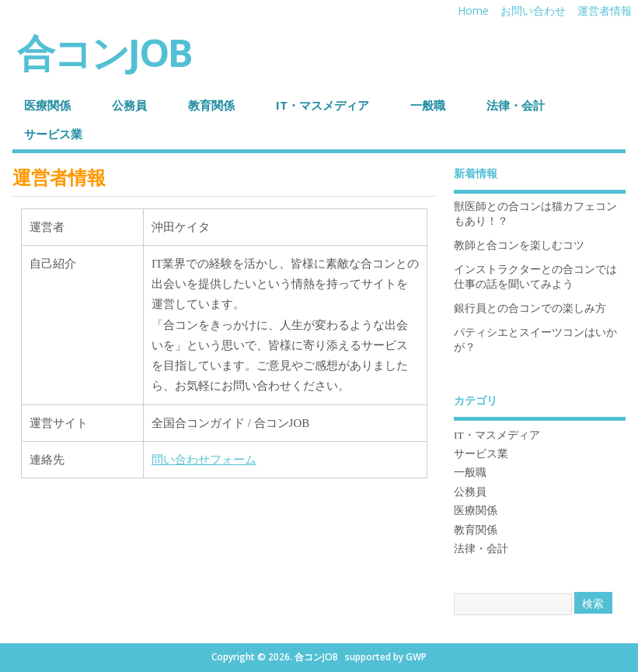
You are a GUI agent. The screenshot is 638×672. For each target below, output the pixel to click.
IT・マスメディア (322, 105)
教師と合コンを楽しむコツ (519, 245)
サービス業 (53, 134)
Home (473, 10)
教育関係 (211, 105)
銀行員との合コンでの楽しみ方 (530, 308)
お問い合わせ (533, 10)
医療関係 (47, 105)
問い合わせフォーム (204, 459)
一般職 (427, 105)
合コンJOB (104, 52)
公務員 (129, 105)
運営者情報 (604, 10)
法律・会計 (515, 105)
